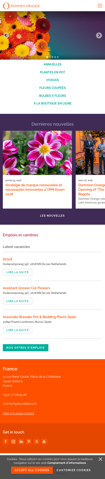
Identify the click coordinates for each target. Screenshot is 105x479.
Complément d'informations (66, 463)
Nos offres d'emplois (25, 347)
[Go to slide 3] (52, 57)
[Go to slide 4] (55, 57)
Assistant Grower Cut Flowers (26, 288)
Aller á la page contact (18, 413)
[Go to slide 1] (47, 57)
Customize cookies (74, 470)
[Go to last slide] (6, 35)
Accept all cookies (32, 470)
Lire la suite (17, 272)
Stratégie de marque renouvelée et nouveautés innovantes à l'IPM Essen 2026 (35, 189)
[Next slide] (99, 35)
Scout (7, 259)
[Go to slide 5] (58, 57)
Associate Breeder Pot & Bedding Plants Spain (39, 317)
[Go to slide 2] (50, 57)
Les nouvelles (52, 215)
